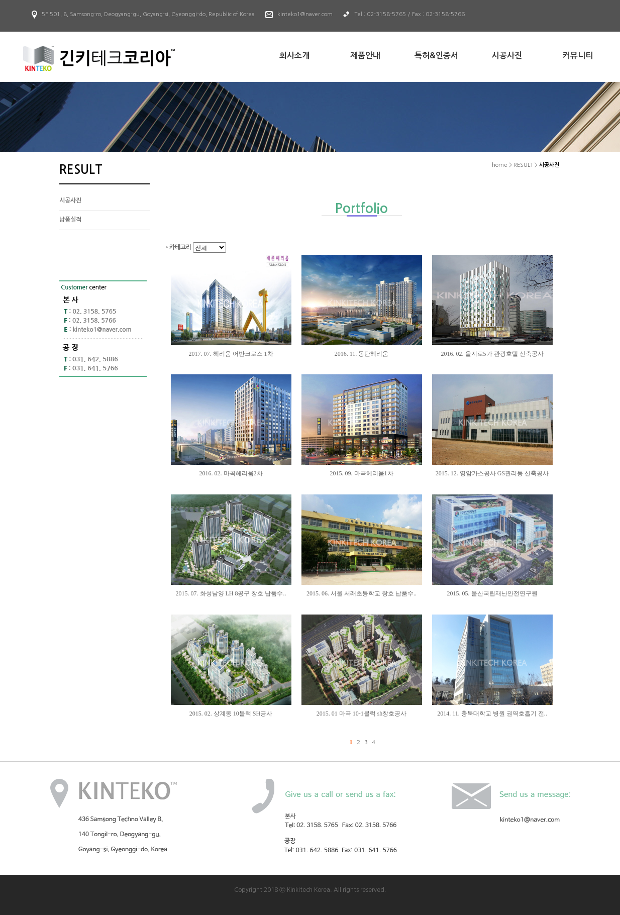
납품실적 (70, 220)
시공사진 (70, 200)
